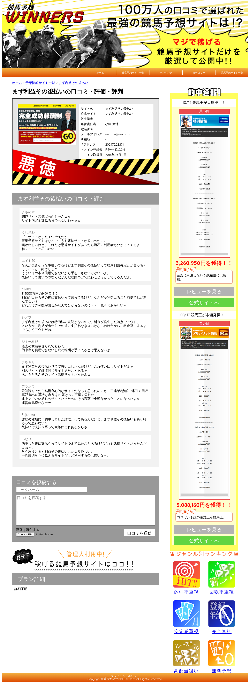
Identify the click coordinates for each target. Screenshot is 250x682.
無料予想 (221, 656)
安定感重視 (186, 617)
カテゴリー (199, 72)
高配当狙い (186, 656)
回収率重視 (221, 577)
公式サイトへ (204, 302)
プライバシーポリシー (125, 676)
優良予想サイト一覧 (133, 72)
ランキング (166, 72)
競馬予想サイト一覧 (232, 72)
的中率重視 (186, 577)
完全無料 (221, 617)
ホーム (100, 72)
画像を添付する (27, 530)
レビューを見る (204, 291)
